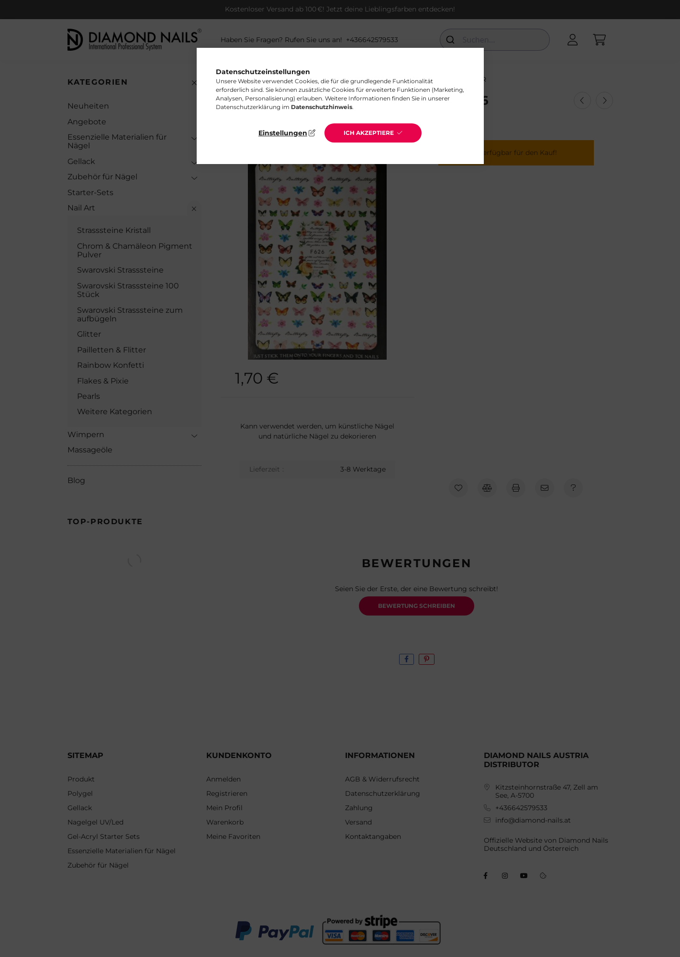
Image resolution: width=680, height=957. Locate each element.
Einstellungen (282, 133)
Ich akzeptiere (369, 132)
